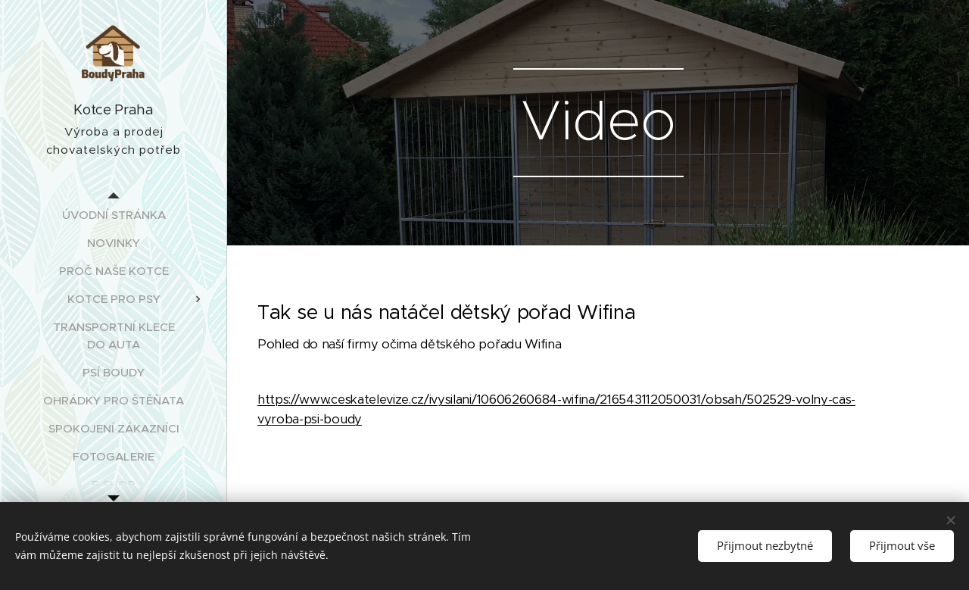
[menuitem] (114, 214)
